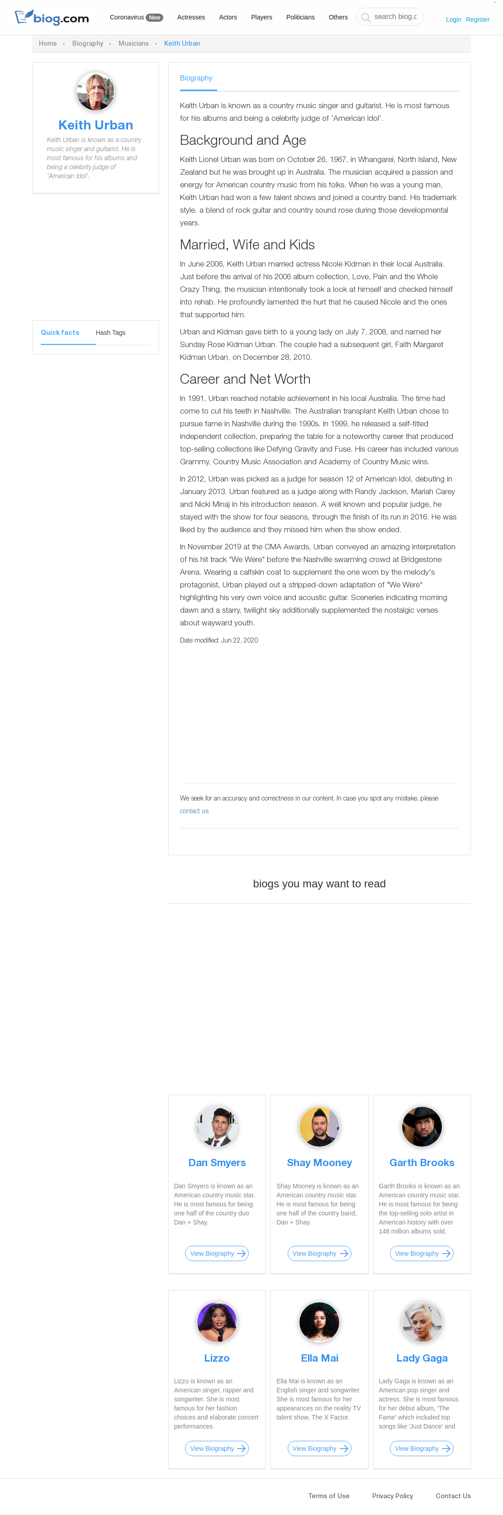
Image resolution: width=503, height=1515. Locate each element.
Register (477, 19)
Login (453, 19)
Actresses (191, 17)
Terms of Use (329, 1497)
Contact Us (453, 1497)
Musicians (134, 44)
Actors (228, 17)
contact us (194, 812)
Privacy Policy (392, 1497)
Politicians (300, 17)
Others (338, 17)
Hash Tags (111, 332)
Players (261, 17)
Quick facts (60, 333)
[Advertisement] (95, 263)
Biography (87, 44)
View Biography (212, 1253)
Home (48, 44)
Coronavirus (136, 18)
